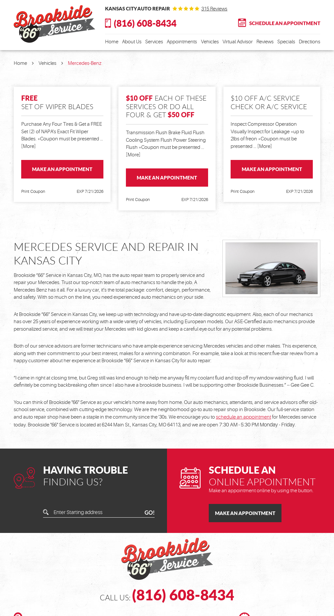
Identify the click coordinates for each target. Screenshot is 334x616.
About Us (132, 42)
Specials (286, 42)
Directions (309, 42)
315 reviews (214, 9)
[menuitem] (111, 42)
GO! (149, 512)
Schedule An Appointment (284, 23)
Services (154, 42)
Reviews (265, 42)
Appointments (182, 42)
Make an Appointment (62, 169)
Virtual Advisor (237, 42)
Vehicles (210, 42)
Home (111, 42)
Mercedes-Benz (84, 63)
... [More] (262, 146)
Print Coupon (33, 191)
